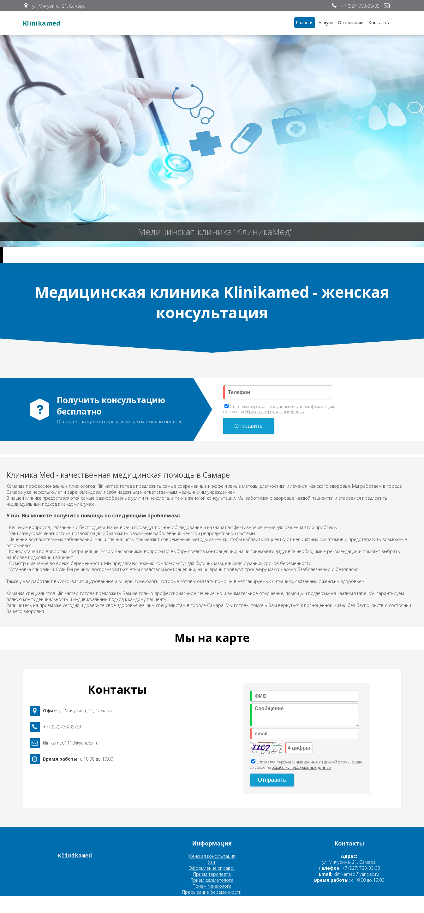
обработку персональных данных (274, 412)
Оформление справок (211, 868)
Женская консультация (211, 856)
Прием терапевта (212, 874)
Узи (212, 862)
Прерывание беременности (212, 892)
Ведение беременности (212, 904)
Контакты (379, 23)
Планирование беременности (212, 898)
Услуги (326, 23)
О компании (350, 23)
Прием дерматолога (211, 880)
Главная (305, 23)
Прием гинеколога (212, 886)
